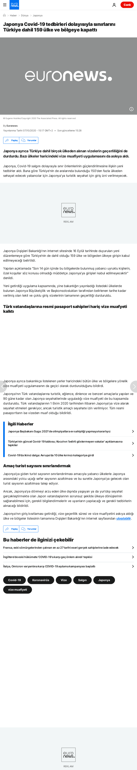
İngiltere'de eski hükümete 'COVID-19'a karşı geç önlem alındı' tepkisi (47, 557)
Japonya (37, 15)
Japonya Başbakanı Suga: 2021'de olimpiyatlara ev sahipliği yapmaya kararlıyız (59, 431)
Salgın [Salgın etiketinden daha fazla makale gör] (82, 580)
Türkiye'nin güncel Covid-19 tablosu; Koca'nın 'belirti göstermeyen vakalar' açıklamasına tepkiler (65, 443)
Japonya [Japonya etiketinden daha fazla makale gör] (104, 580)
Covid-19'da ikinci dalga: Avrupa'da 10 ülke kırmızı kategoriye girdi (51, 455)
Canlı (127, 4)
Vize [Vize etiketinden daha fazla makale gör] (64, 580)
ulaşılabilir (123, 518)
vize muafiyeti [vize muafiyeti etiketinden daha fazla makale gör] (17, 589)
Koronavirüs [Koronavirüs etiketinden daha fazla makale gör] (40, 580)
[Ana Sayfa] (4, 15)
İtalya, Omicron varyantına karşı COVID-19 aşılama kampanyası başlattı (49, 566)
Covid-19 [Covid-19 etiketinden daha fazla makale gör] (14, 580)
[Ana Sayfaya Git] (14, 5)
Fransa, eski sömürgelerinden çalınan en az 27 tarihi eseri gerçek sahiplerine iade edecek (61, 547)
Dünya (24, 15)
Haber (13, 15)
